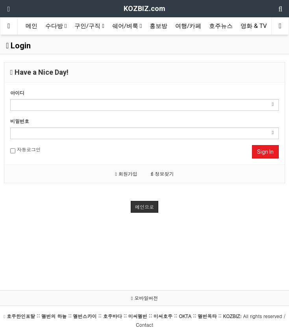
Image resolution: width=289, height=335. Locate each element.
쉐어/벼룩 (127, 25)
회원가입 (126, 173)
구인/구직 (89, 25)
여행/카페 (188, 25)
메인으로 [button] (144, 206)
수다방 (56, 25)
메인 (31, 25)
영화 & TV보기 (260, 25)
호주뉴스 (221, 25)
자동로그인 (25, 149)
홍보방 (158, 25)
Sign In (265, 152)
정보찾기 (162, 173)
